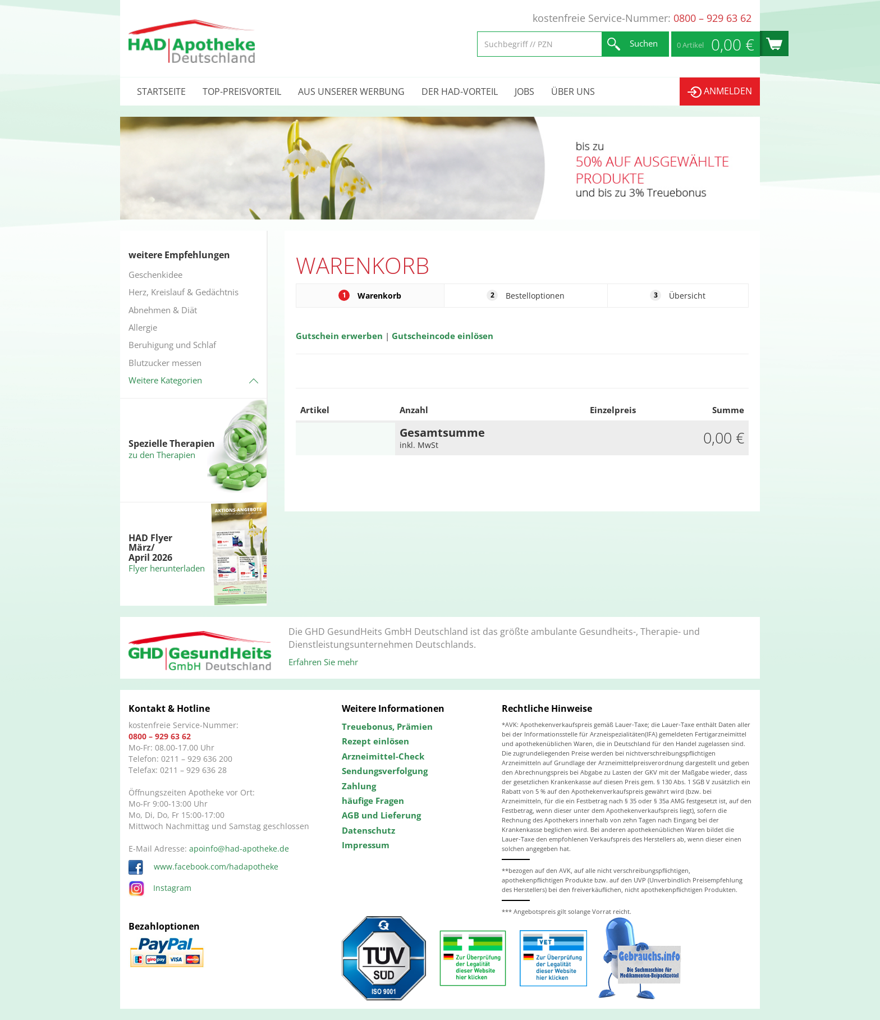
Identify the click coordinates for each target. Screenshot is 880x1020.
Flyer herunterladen (167, 568)
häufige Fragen (373, 800)
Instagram (160, 887)
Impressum (365, 844)
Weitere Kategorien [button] (165, 380)
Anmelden (720, 91)
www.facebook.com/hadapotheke (203, 866)
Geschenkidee (155, 274)
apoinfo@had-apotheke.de (239, 848)
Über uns (573, 91)
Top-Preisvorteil (242, 91)
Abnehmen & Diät (163, 309)
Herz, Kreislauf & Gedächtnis (184, 292)
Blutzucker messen (165, 362)
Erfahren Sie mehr (323, 661)
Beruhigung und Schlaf (172, 344)
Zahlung (359, 786)
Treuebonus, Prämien (387, 726)
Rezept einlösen (375, 741)
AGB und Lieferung (381, 815)
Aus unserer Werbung (351, 91)
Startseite (161, 91)
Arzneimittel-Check (383, 756)
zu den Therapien (162, 454)
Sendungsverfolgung (385, 770)
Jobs (524, 91)
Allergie (143, 327)
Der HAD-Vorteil (459, 91)
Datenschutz (368, 830)
